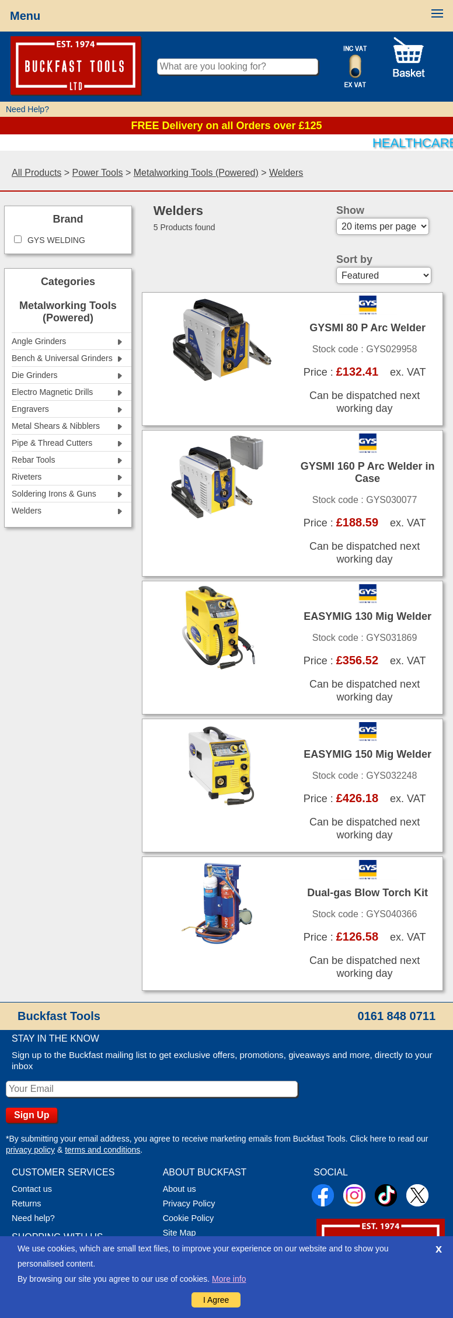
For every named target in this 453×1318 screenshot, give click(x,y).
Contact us (32, 1189)
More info (229, 1279)
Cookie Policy (188, 1218)
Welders (286, 173)
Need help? (33, 1218)
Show (350, 210)
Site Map (179, 1232)
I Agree (216, 1300)
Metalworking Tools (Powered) (196, 173)
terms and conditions (102, 1149)
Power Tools (97, 173)
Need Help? (27, 109)
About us (179, 1189)
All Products (36, 173)
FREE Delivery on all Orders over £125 (226, 125)
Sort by (354, 259)
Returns (26, 1203)
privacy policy (30, 1149)
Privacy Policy (189, 1203)
